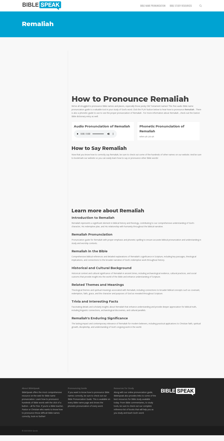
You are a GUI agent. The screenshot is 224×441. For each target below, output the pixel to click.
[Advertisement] (43, 69)
